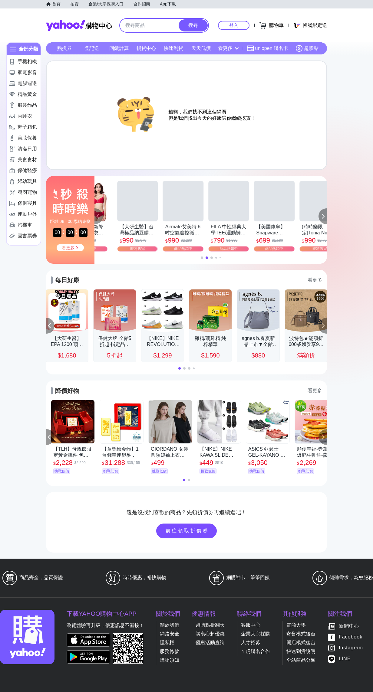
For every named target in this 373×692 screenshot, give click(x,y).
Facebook (350, 637)
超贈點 (307, 48)
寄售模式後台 (300, 633)
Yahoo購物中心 (79, 25)
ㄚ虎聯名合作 (255, 651)
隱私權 (167, 642)
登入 (233, 25)
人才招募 (250, 642)
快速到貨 (173, 48)
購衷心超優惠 (210, 633)
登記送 (91, 48)
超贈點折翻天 (210, 625)
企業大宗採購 (255, 633)
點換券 (64, 48)
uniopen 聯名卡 (267, 48)
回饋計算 (119, 48)
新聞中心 (349, 626)
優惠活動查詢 (210, 642)
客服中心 (250, 625)
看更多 (228, 48)
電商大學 (296, 625)
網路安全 (169, 633)
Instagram (351, 648)
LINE (345, 658)
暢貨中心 (146, 48)
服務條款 (169, 651)
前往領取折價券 (187, 530)
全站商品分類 (300, 660)
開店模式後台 (300, 642)
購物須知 (169, 660)
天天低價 (201, 48)
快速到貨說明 (300, 651)
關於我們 (169, 625)
